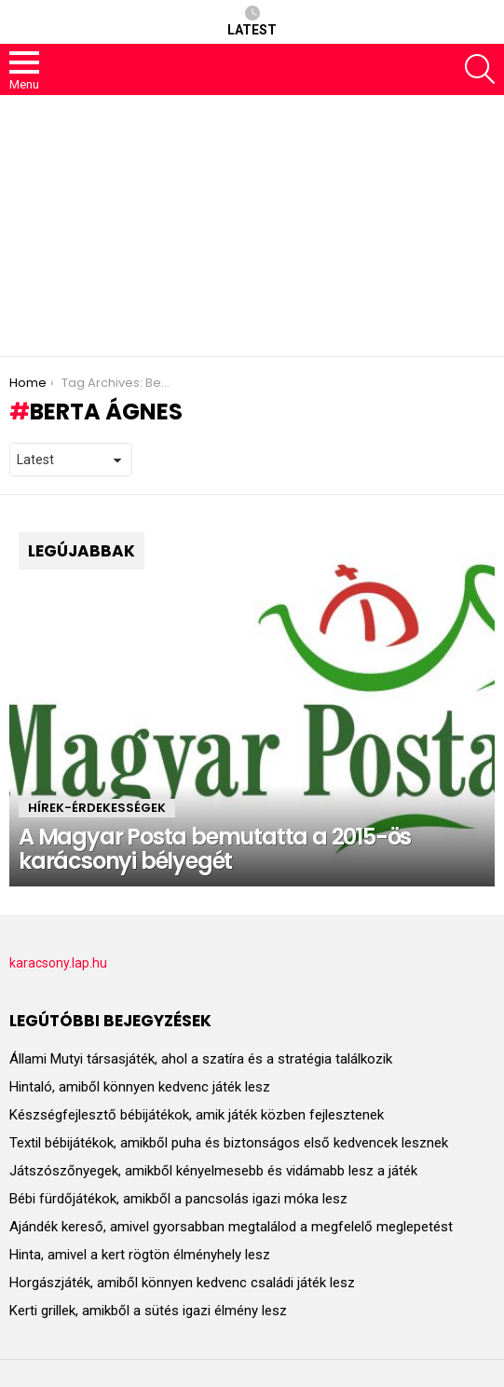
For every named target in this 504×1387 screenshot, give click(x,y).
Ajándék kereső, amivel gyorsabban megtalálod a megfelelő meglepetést (231, 1226)
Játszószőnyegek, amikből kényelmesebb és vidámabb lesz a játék (213, 1170)
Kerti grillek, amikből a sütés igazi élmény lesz (148, 1310)
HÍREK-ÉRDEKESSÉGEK (97, 808)
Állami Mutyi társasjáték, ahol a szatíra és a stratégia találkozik (200, 1059)
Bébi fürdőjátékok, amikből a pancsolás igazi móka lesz (178, 1198)
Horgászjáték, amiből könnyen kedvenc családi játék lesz (182, 1282)
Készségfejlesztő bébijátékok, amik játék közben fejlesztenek (196, 1114)
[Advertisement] (252, 225)
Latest (252, 21)
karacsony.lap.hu (58, 962)
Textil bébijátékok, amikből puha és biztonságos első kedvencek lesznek (228, 1142)
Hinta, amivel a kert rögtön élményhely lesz (139, 1254)
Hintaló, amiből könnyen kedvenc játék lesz (139, 1086)
